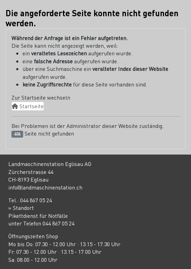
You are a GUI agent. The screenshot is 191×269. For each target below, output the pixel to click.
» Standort (21, 207)
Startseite (28, 106)
